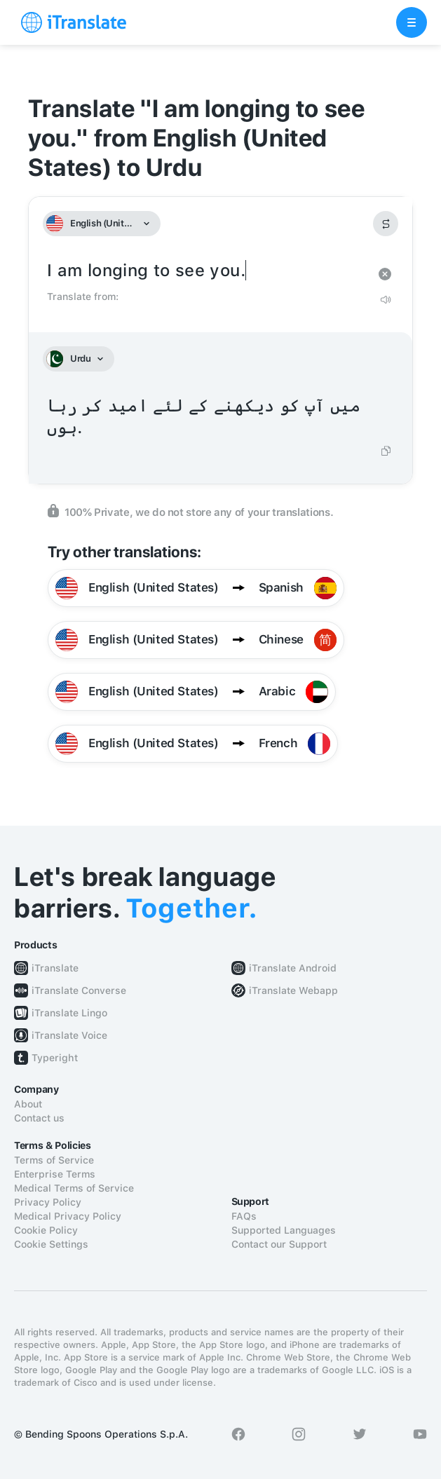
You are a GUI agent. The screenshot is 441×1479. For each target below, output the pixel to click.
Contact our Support (279, 1244)
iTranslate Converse (79, 990)
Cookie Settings (51, 1244)
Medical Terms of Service (74, 1188)
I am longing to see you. (206, 271)
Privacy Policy (47, 1202)
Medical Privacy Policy (67, 1216)
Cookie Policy (46, 1230)
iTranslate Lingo (69, 1012)
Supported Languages (283, 1230)
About (28, 1104)
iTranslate (55, 968)
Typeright (55, 1057)
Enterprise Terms (54, 1174)
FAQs (244, 1216)
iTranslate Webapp (293, 990)
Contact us (39, 1118)
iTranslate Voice (69, 1035)
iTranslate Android (293, 968)
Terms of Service (54, 1160)
